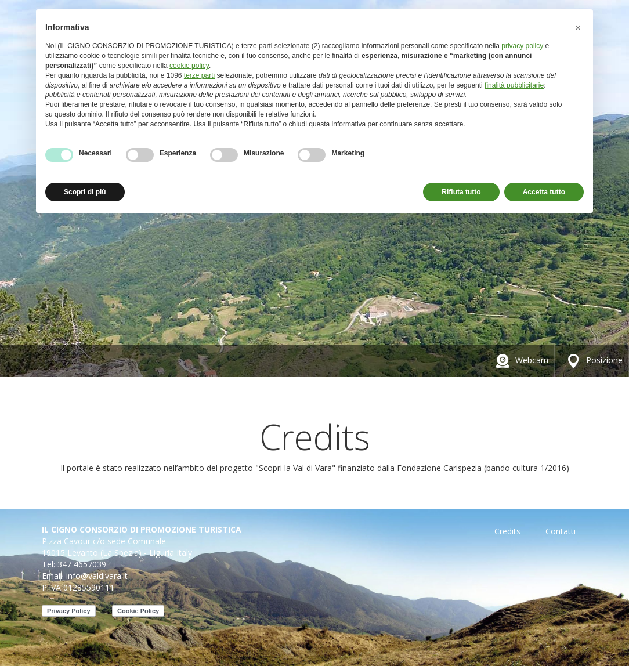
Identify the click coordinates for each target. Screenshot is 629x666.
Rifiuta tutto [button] (461, 192)
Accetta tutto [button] (544, 192)
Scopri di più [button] (85, 192)
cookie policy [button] (189, 65)
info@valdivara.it (97, 575)
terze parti (199, 75)
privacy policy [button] (522, 46)
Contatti (560, 531)
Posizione (593, 359)
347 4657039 (81, 564)
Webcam (520, 359)
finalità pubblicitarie (514, 85)
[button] (578, 28)
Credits (507, 531)
